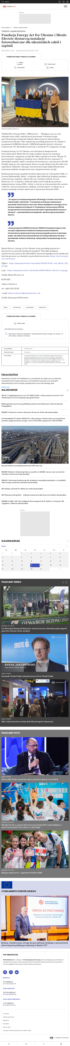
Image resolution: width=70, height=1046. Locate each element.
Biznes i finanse (6, 777)
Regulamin (6, 1020)
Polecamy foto (10, 732)
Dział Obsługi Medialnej (11, 999)
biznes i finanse (6, 673)
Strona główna (5, 27)
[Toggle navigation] (65, 6)
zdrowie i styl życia (7, 626)
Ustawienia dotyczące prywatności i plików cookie (17, 1030)
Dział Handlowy (9, 988)
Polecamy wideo (11, 582)
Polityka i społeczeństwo (20, 27)
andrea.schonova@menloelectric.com (24, 293)
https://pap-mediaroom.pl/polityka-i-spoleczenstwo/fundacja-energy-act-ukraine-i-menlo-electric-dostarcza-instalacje (36, 335)
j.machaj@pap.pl (8, 1003)
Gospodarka (30, 307)
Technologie (17, 307)
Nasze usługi (6, 1027)
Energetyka (42, 307)
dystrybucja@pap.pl (9, 992)
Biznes (6, 307)
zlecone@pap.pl (8, 981)
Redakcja (6, 978)
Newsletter (6, 1024)
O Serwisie (6, 1013)
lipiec (3, 546)
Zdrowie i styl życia (7, 822)
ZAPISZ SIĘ (5, 387)
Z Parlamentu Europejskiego (18, 891)
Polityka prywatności (8, 1017)
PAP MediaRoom (10, 955)
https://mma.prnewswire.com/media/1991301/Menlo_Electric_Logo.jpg (37, 270)
